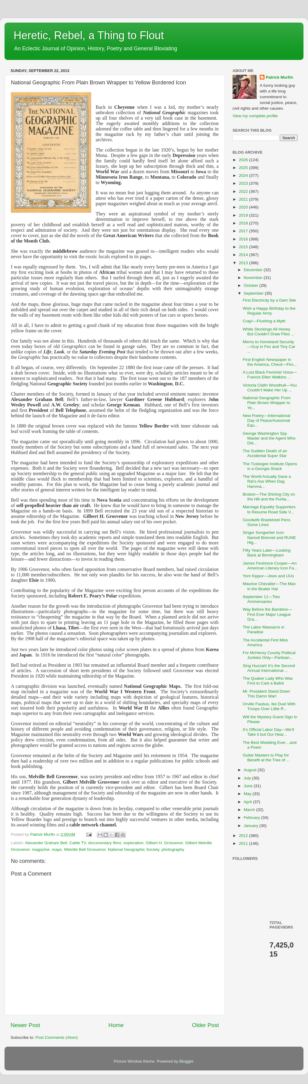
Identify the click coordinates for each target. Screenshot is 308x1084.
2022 (244, 191)
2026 (244, 160)
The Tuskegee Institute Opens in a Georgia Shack (270, 466)
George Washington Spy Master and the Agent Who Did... (269, 438)
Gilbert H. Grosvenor (164, 843)
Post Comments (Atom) (57, 1037)
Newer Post (25, 1025)
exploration (133, 843)
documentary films (104, 843)
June (249, 786)
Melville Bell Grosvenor (84, 849)
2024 (244, 175)
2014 (244, 254)
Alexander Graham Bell (46, 843)
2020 (244, 207)
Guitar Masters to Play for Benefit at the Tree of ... (266, 757)
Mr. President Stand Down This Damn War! (266, 693)
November (254, 277)
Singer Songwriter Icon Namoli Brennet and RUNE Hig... (269, 537)
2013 (244, 263)
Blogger (186, 1061)
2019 (244, 215)
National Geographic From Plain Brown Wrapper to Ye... (266, 403)
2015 (244, 247)
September (254, 293)
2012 (244, 835)
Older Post (205, 1025)
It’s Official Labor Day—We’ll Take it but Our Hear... (268, 732)
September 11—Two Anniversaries (261, 599)
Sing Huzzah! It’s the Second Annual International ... (269, 668)
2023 (244, 183)
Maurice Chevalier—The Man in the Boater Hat (269, 586)
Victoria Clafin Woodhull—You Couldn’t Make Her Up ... (270, 387)
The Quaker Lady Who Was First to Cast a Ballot (268, 680)
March (250, 809)
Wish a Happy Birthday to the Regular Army (269, 310)
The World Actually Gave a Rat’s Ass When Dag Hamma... (267, 481)
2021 (244, 199)
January (251, 825)
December (254, 270)
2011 (244, 843)
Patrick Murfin (279, 77)
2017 (244, 231)
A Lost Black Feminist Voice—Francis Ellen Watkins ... (270, 374)
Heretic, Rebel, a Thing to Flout (89, 35)
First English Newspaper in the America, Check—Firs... (270, 362)
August (251, 770)
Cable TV (77, 843)
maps (57, 849)
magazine (41, 849)
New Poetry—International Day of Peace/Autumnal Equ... (266, 420)
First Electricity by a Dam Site (269, 300)
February (252, 817)
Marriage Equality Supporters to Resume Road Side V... (269, 509)
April (248, 802)
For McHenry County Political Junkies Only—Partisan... (269, 655)
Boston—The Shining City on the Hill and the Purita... (269, 496)
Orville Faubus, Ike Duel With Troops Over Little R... (269, 706)
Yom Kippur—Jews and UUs (268, 576)
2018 (244, 223)
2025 (244, 167)
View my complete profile (255, 116)
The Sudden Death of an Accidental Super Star (265, 453)
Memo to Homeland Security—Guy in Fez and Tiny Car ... (269, 347)
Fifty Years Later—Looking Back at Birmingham (266, 552)
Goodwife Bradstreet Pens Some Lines (266, 522)
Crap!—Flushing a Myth (264, 321)
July (248, 778)
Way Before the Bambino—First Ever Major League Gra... (267, 614)
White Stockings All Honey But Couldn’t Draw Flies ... (268, 331)
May (248, 793)
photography (173, 849)
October (251, 285)
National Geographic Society (133, 849)
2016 (244, 239)
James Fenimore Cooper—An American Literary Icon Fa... (270, 565)
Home (116, 1025)
